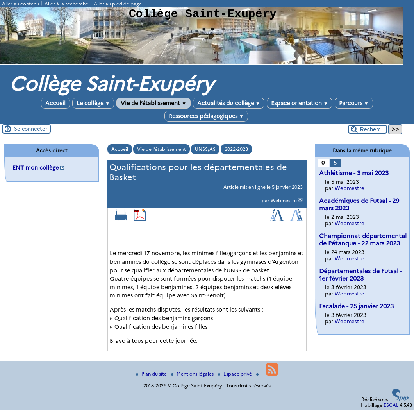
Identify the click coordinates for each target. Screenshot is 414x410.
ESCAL (391, 405)
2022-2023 (236, 149)
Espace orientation (299, 103)
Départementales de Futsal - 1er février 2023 (360, 274)
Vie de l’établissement (153, 103)
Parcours (354, 103)
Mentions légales (193, 374)
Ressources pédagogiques (206, 116)
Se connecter (30, 128)
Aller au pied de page (118, 4)
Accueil (55, 103)
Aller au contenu (20, 4)
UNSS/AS (205, 149)
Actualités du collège (228, 103)
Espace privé (235, 374)
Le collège (93, 103)
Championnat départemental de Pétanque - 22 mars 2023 (363, 239)
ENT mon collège (35, 167)
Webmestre (284, 200)
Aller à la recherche (66, 4)
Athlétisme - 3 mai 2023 (354, 173)
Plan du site (152, 374)
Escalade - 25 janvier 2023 (356, 306)
